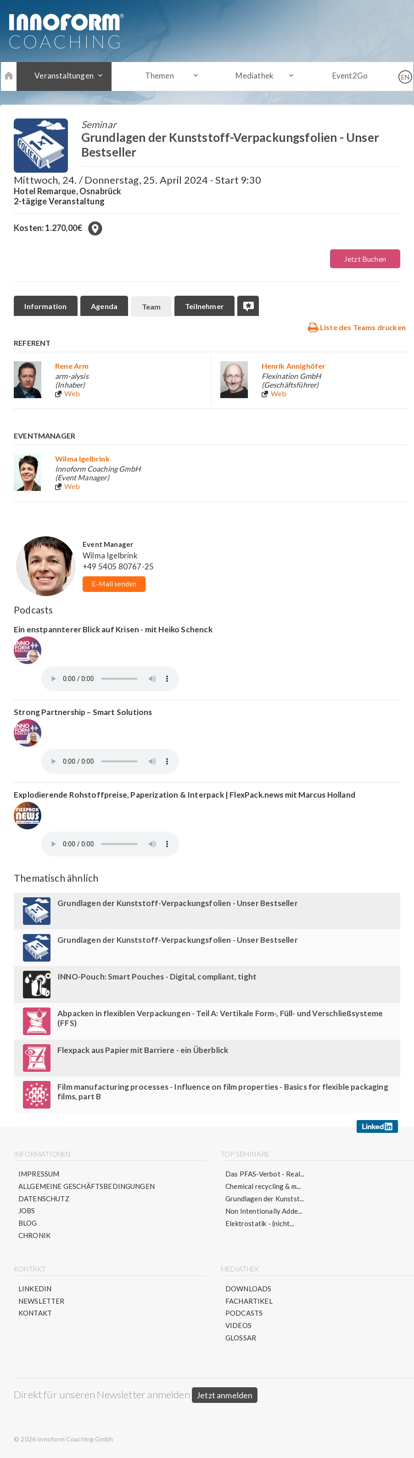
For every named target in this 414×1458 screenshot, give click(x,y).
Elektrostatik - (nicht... (259, 1224)
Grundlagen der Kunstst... (264, 1199)
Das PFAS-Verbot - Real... (265, 1174)
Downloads (248, 1289)
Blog (27, 1224)
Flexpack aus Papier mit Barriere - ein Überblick (143, 1050)
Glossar (240, 1339)
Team (152, 306)
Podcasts (244, 1314)
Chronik (34, 1236)
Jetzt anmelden (224, 1396)
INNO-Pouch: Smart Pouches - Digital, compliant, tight (157, 977)
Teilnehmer (206, 306)
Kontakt (35, 1314)
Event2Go (345, 76)
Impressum (39, 1174)
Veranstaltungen (68, 76)
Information (46, 306)
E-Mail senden (114, 584)
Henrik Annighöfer (294, 366)
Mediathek (253, 76)
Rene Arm (72, 366)
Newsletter (41, 1302)
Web (72, 393)
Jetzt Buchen (365, 258)
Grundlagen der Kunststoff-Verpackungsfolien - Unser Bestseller (177, 903)
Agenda (105, 306)
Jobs (26, 1211)
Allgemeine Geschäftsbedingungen (86, 1186)
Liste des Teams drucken (357, 327)
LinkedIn (34, 1289)
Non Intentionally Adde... (263, 1211)
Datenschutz (44, 1199)
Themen (160, 76)
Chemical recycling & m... (263, 1186)
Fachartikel (249, 1302)
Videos (238, 1327)
